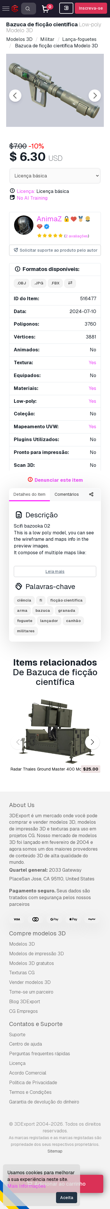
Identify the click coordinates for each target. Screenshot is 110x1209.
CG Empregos (23, 1011)
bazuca (42, 610)
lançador (49, 620)
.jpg (38, 283)
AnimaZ (49, 218)
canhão (73, 620)
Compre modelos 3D (37, 933)
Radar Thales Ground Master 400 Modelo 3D (54, 769)
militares (26, 630)
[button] (92, 742)
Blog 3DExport (24, 1002)
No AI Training (32, 198)
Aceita (66, 1197)
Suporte (17, 1035)
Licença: (26, 191)
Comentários (67, 494)
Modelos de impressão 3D (36, 954)
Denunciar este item (59, 480)
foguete (24, 620)
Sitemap (55, 1151)
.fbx (55, 283)
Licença (17, 1063)
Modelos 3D (22, 944)
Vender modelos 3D (30, 982)
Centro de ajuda (25, 1044)
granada (66, 610)
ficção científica (66, 600)
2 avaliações (76, 236)
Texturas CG (22, 973)
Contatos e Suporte (35, 1024)
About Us (22, 805)
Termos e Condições (30, 1092)
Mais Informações (26, 1186)
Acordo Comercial (27, 1073)
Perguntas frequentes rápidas (39, 1054)
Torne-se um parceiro (31, 992)
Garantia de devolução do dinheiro (44, 1102)
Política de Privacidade (33, 1083)
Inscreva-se (91, 8)
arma (22, 610)
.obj (21, 283)
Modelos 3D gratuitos (31, 963)
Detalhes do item (29, 494)
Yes (92, 363)
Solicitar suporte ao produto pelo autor (55, 250)
